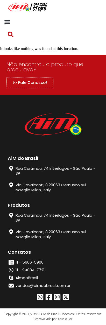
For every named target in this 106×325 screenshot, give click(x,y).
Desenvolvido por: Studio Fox (53, 319)
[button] (7, 22)
